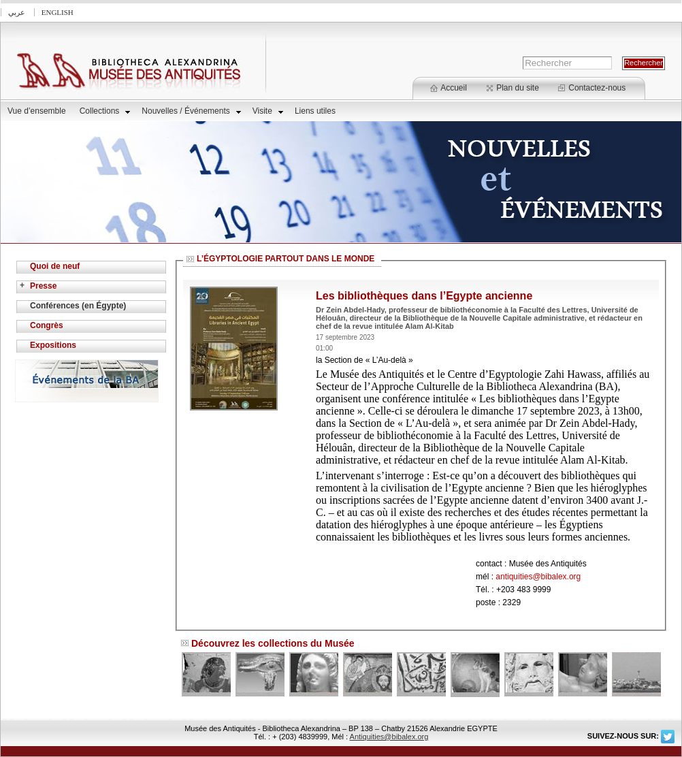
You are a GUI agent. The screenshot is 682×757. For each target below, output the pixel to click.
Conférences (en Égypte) (78, 305)
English (58, 12)
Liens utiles (315, 111)
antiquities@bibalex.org (538, 576)
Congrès (46, 325)
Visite (268, 111)
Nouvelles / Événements (191, 111)
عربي (16, 12)
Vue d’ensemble (36, 111)
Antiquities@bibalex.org (389, 736)
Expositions (53, 345)
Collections (105, 111)
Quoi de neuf (55, 266)
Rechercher (643, 63)
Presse (43, 286)
